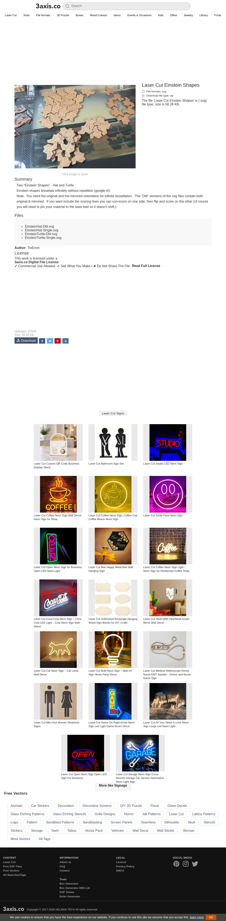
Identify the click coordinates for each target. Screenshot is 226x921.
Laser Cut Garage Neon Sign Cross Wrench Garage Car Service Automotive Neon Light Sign (140, 778)
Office (173, 15)
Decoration (66, 806)
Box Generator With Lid (75, 888)
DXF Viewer (67, 892)
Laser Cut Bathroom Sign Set (106, 463)
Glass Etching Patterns (27, 814)
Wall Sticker (165, 830)
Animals (16, 806)
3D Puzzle (63, 15)
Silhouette (171, 822)
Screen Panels (121, 822)
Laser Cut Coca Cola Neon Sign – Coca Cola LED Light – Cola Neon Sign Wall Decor (57, 622)
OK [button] (211, 917)
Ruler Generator (70, 896)
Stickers (16, 830)
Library (203, 15)
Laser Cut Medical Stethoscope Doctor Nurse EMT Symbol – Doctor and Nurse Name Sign (167, 674)
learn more (197, 917)
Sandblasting (92, 822)
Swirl (55, 830)
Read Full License (146, 266)
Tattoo (72, 830)
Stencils (209, 822)
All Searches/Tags (14, 874)
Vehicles (118, 830)
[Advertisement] (113, 52)
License (121, 862)
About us (65, 862)
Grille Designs (105, 814)
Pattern (32, 822)
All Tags (44, 839)
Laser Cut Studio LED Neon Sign (163, 463)
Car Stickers (40, 806)
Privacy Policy (125, 866)
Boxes (79, 15)
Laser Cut (11, 15)
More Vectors (20, 839)
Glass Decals (177, 806)
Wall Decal (140, 830)
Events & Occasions (140, 15)
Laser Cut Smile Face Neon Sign (162, 515)
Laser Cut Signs (113, 413)
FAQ (62, 866)
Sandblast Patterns (60, 822)
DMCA (120, 870)
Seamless (148, 822)
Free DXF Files (12, 866)
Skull (191, 822)
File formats (43, 15)
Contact (65, 870)
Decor (117, 15)
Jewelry (188, 15)
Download (26, 340)
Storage (37, 830)
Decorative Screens (97, 806)
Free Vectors (11, 870)
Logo (14, 822)
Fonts (217, 15)
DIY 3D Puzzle (131, 806)
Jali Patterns (151, 814)
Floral (155, 806)
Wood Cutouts (98, 15)
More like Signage (113, 785)
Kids (160, 15)
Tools (26, 15)
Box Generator (69, 883)
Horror (129, 814)
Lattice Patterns (203, 814)
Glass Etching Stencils (69, 814)
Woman (188, 830)
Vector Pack (94, 830)
